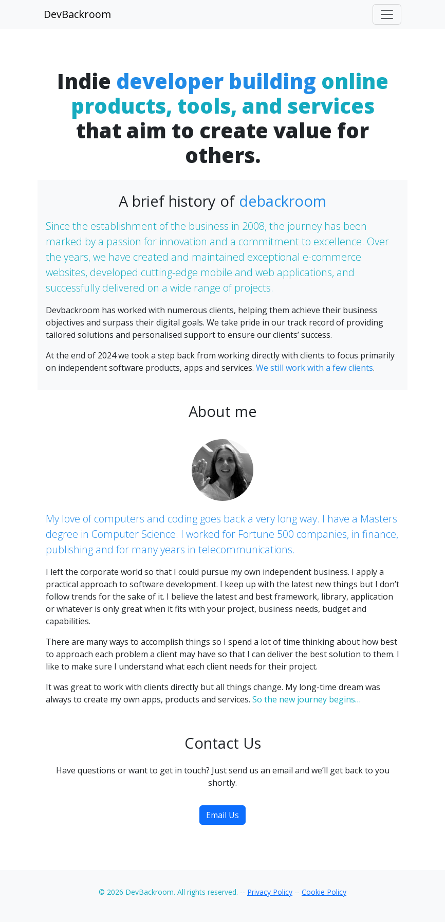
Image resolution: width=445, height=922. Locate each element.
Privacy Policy (269, 892)
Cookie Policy (324, 892)
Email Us (222, 815)
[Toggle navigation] (387, 14)
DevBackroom (77, 14)
